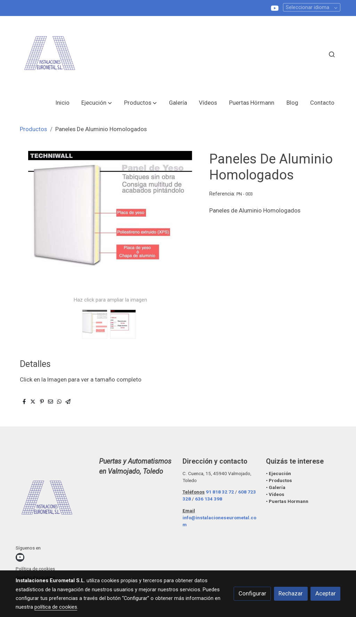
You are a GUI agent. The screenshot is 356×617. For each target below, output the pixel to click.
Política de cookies (35, 568)
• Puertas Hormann (287, 501)
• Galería (276, 487)
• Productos (279, 480)
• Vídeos (275, 494)
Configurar (252, 593)
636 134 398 (208, 499)
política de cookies (55, 607)
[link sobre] (53, 500)
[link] (49, 54)
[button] (96, 103)
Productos (33, 129)
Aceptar (325, 593)
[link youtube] (275, 7)
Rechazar (290, 593)
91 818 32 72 (220, 492)
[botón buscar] (331, 54)
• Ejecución (278, 473)
